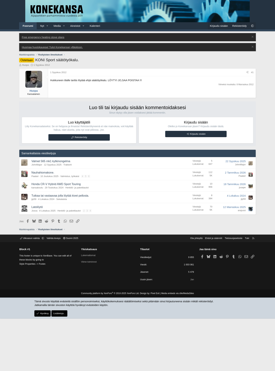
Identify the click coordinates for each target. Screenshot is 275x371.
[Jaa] (241, 125)
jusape (236, 240)
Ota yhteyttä (189, 290)
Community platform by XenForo (110, 346)
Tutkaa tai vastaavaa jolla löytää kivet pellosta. (66, 248)
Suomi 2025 (77, 290)
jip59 (40, 251)
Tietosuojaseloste (227, 290)
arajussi (236, 263)
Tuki (240, 290)
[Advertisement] (137, 57)
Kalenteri (101, 25)
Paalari (41, 228)
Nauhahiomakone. (49, 225)
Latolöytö (43, 259)
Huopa (31, 117)
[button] (53, 25)
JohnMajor (43, 217)
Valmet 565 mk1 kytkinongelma (57, 213)
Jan (189, 332)
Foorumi (34, 25)
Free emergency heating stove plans (49, 89)
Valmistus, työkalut (75, 228)
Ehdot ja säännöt (206, 290)
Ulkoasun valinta (37, 290)
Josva (40, 263)
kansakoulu (43, 240)
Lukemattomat (92, 307)
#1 (246, 124)
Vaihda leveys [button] (60, 290)
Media (63, 25)
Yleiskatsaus (92, 301)
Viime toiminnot (92, 314)
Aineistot (81, 25)
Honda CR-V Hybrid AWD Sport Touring (62, 236)
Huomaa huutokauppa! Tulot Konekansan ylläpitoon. (58, 99)
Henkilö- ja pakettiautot (83, 240)
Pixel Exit (154, 346)
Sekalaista (67, 251)
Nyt (48, 25)
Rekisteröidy (84, 189)
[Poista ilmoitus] (245, 89)
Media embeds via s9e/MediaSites (177, 346)
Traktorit (73, 217)
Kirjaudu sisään (195, 186)
